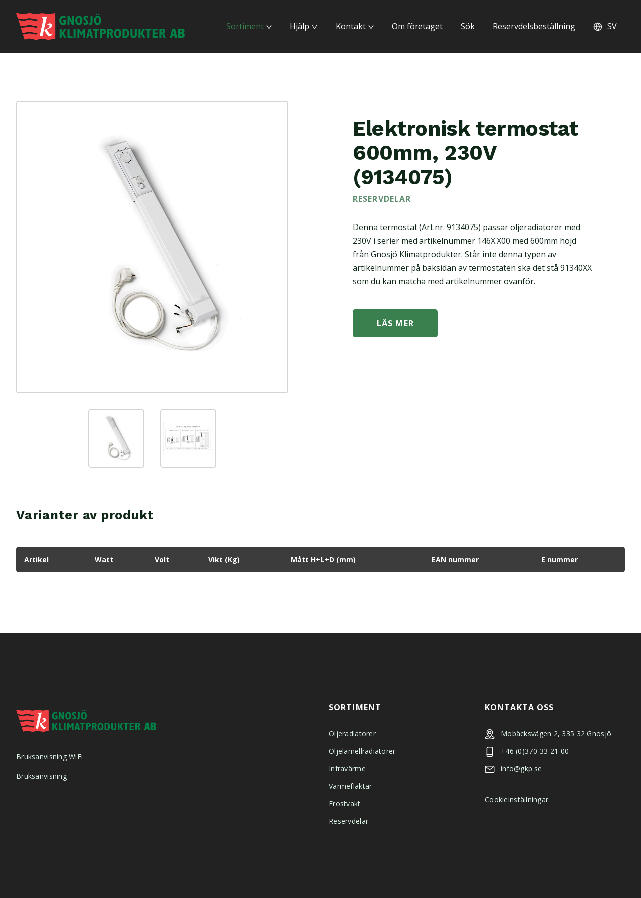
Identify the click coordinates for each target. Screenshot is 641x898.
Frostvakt (345, 803)
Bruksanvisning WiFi (49, 756)
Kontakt (351, 26)
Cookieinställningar (516, 799)
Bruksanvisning (41, 776)
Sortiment (245, 26)
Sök (468, 26)
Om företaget (417, 26)
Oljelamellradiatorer (362, 751)
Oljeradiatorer (352, 733)
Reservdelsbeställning (534, 26)
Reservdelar (348, 821)
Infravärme (347, 768)
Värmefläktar (350, 786)
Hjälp (299, 26)
